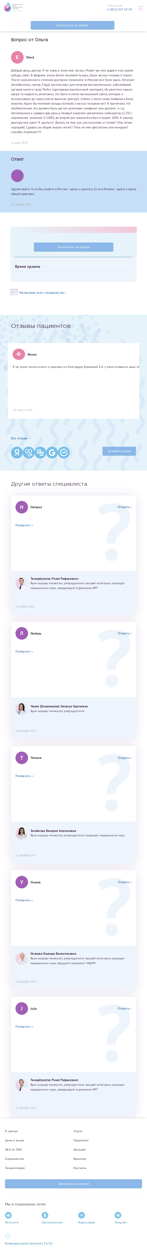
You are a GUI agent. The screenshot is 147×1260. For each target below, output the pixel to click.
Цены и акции (14, 1140)
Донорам (80, 1149)
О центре (11, 1131)
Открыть (125, 507)
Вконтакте (12, 1218)
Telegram (121, 1218)
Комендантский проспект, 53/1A (28, 1243)
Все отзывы (21, 438)
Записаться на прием (72, 25)
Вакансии (80, 1159)
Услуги (78, 1131)
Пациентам (81, 1140)
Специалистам (14, 1159)
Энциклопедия (15, 1168)
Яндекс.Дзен (86, 1218)
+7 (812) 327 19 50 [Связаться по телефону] (119, 9)
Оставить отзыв (119, 451)
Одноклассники (52, 1218)
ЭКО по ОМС (13, 1149)
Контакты (80, 1168)
